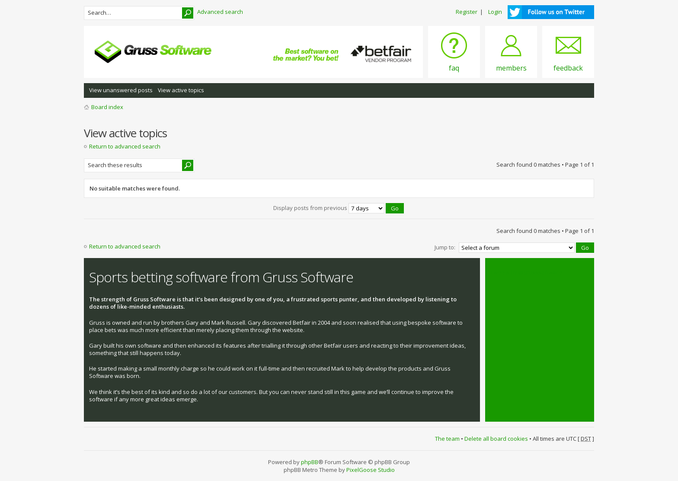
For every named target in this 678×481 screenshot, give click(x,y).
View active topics (181, 90)
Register (466, 12)
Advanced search (220, 12)
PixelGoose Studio (370, 470)
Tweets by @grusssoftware (526, 272)
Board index (107, 107)
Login (495, 12)
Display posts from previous (338, 208)
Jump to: (445, 247)
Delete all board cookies (496, 438)
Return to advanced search (124, 146)
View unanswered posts (121, 90)
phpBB (309, 462)
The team (447, 438)
